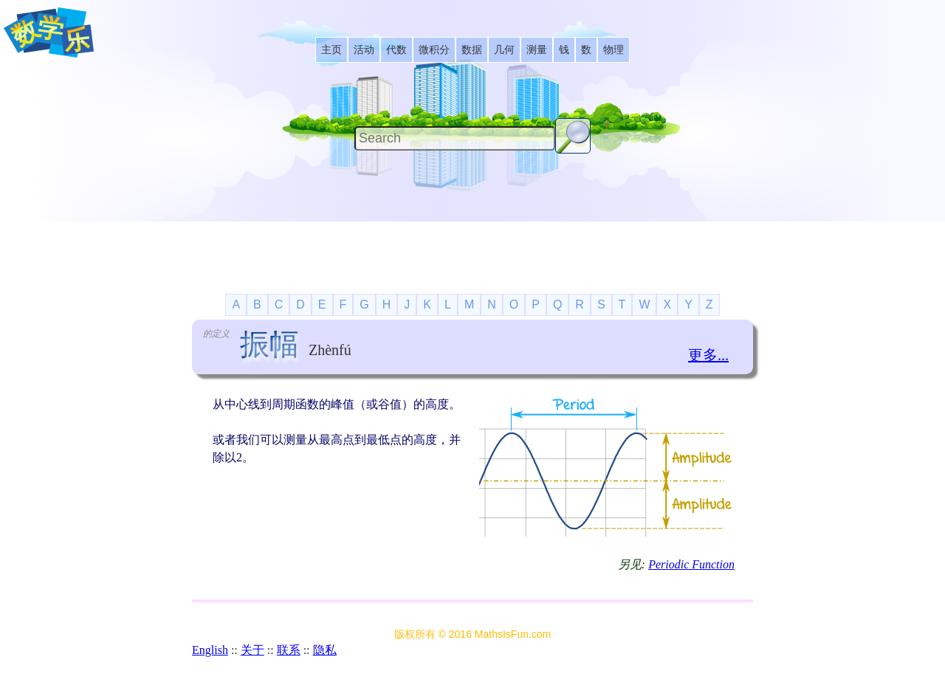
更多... (708, 355)
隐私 (325, 650)
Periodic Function (691, 564)
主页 (331, 49)
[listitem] (331, 50)
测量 (536, 49)
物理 (613, 49)
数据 (471, 49)
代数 (396, 49)
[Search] (454, 138)
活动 (364, 49)
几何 (504, 49)
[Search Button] (573, 136)
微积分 (434, 49)
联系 (288, 650)
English (210, 650)
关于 (252, 650)
